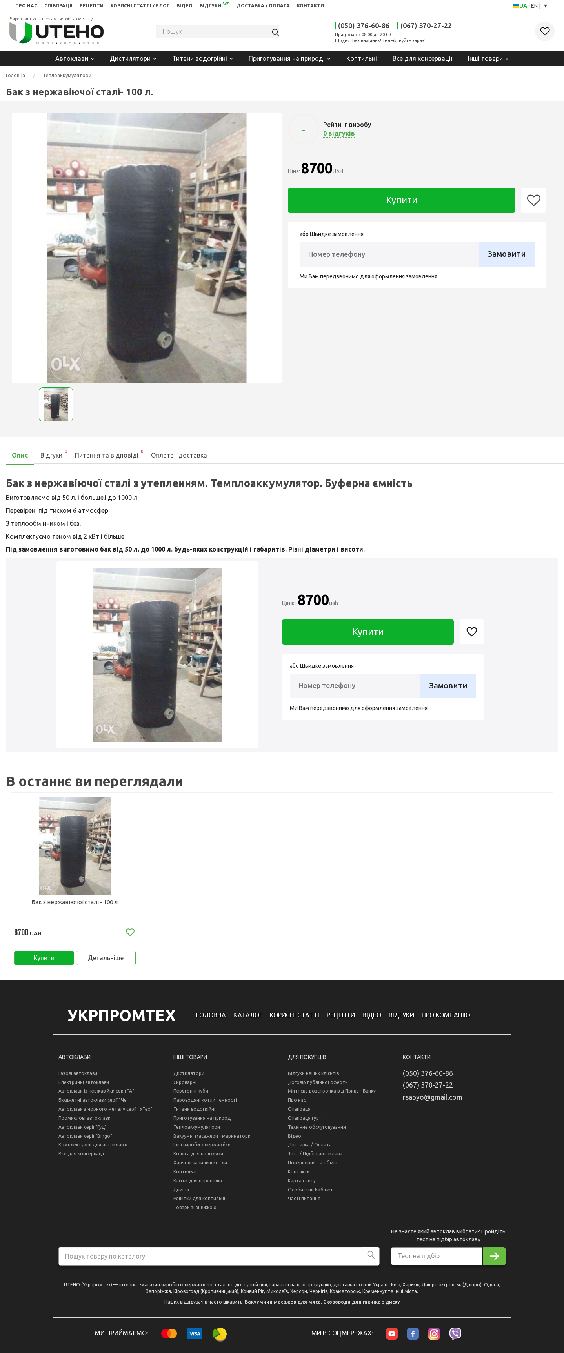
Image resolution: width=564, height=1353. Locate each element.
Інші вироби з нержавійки (202, 1146)
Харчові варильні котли (200, 1164)
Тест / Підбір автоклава (315, 1155)
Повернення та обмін (312, 1164)
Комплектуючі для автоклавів (92, 1146)
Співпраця (299, 1110)
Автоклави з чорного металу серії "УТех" (105, 1110)
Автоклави (71, 58)
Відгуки (54, 453)
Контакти (299, 1173)
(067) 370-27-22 (426, 25)
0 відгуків (339, 133)
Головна (15, 75)
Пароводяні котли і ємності (205, 1101)
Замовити (507, 253)
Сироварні (184, 1084)
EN (535, 6)
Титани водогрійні (199, 58)
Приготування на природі (287, 58)
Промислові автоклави (84, 1119)
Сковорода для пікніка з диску (361, 1303)
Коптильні (361, 58)
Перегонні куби (190, 1092)
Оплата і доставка (179, 455)
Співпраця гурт (305, 1119)
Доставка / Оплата (310, 1146)
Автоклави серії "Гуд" (82, 1128)
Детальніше (106, 958)
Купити (401, 200)
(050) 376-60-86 (363, 25)
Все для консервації (422, 58)
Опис (20, 455)
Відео (294, 1138)
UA (523, 6)
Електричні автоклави (83, 1084)
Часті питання (304, 1200)
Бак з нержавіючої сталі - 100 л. (75, 902)
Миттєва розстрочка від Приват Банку (332, 1092)
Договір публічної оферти (318, 1084)
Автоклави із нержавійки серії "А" (96, 1092)
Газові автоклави (77, 1075)
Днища (181, 1191)
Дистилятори (130, 58)
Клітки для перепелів (197, 1182)
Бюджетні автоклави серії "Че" (93, 1101)
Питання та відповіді (109, 453)
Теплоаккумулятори (67, 75)
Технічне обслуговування (317, 1128)
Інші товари (485, 58)
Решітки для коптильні (199, 1200)
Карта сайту (302, 1182)
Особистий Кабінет (310, 1191)
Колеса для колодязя (198, 1155)
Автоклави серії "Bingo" (85, 1138)
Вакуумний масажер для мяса (283, 1303)
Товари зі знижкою (195, 1209)
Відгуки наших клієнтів (313, 1075)
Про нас (297, 1101)
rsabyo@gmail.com (432, 1099)
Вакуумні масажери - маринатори (212, 1138)
